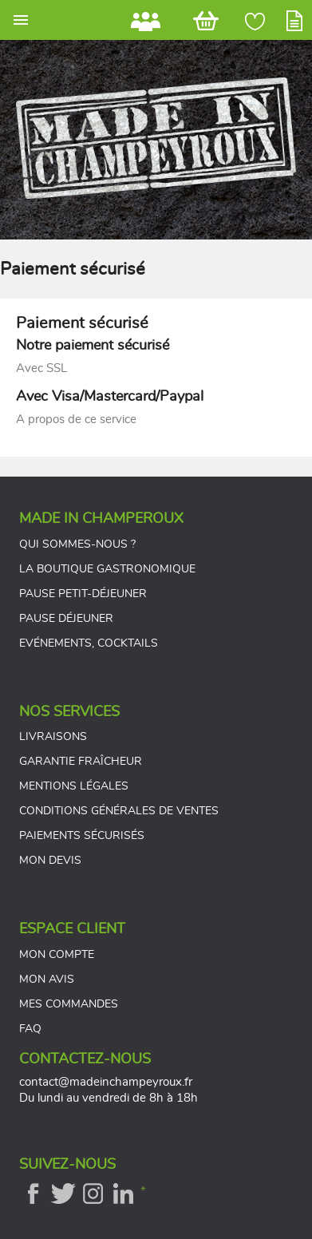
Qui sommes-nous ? (77, 544)
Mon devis (50, 860)
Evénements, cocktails (88, 643)
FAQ (30, 1029)
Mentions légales (73, 786)
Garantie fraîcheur (80, 761)
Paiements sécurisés (81, 835)
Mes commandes (68, 1004)
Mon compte (56, 954)
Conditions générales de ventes (119, 811)
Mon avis (46, 979)
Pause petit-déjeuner (83, 594)
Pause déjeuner (66, 618)
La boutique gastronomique (107, 569)
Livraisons (53, 736)
